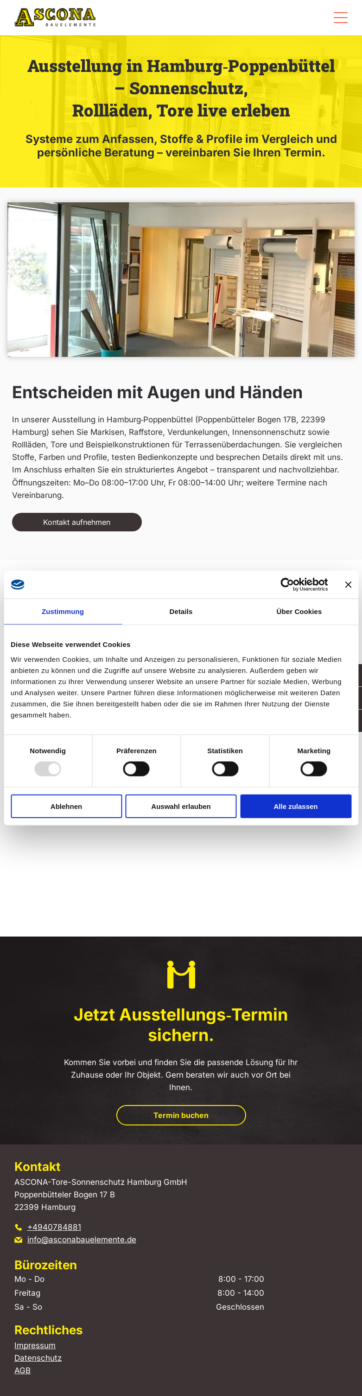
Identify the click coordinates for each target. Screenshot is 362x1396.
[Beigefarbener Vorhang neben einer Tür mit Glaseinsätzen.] (95, 834)
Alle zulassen (295, 806)
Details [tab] (181, 611)
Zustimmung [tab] (63, 611)
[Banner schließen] (348, 585)
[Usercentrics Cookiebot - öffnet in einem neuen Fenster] (287, 585)
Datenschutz (38, 1358)
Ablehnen (66, 806)
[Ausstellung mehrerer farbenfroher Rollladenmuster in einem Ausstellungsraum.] (267, 834)
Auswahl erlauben (180, 806)
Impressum (35, 1345)
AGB (22, 1370)
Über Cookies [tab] (299, 611)
